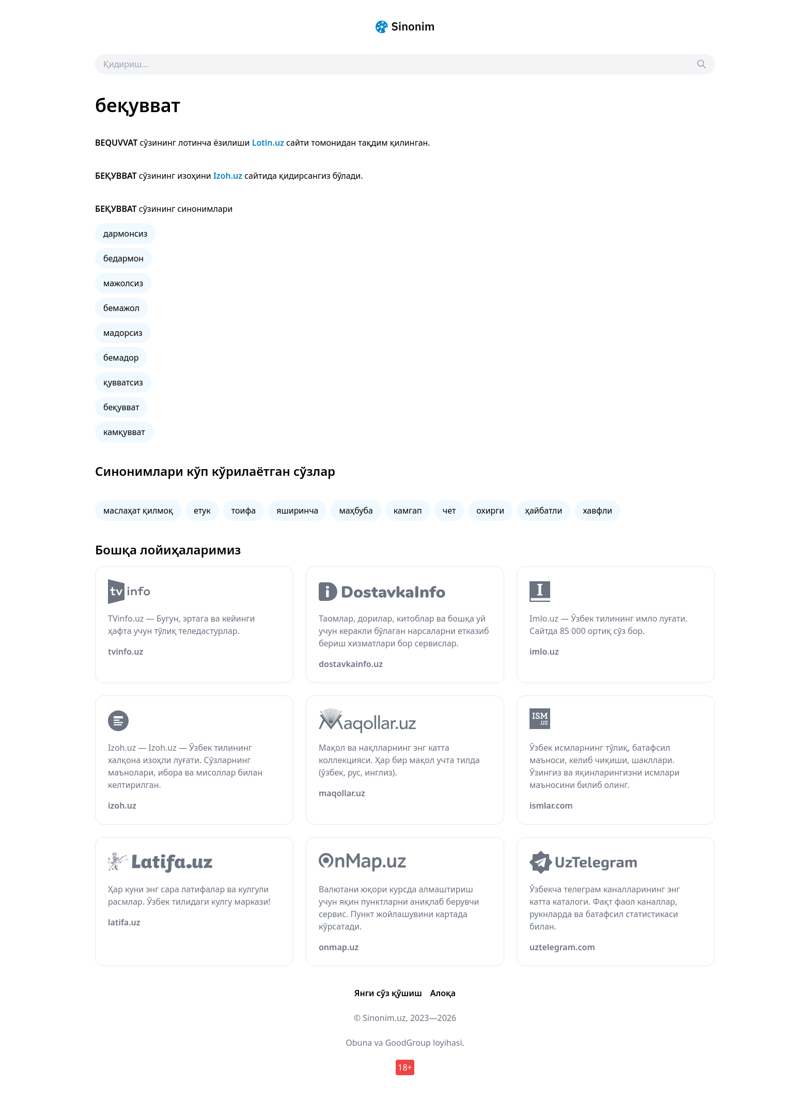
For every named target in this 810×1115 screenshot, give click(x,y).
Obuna (359, 1042)
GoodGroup (408, 1042)
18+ (405, 1067)
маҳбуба (355, 510)
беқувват (121, 407)
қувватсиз (123, 382)
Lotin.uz (268, 142)
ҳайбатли (543, 510)
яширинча (297, 510)
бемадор (121, 357)
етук (202, 510)
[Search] (701, 64)
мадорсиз (123, 332)
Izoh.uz (227, 175)
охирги (490, 510)
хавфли (597, 510)
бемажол (121, 308)
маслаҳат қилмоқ (138, 510)
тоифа (243, 510)
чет (449, 510)
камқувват (124, 432)
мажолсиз (123, 283)
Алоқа (443, 993)
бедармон (123, 258)
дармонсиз (125, 233)
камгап (408, 510)
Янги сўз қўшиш (388, 993)
